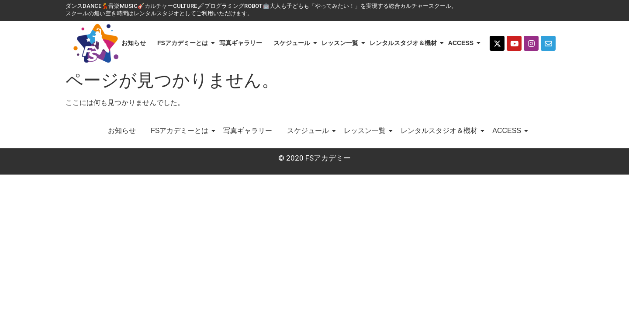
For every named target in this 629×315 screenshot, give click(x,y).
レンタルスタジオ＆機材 (405, 42)
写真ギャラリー (240, 42)
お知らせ (133, 42)
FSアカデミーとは (184, 42)
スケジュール (293, 42)
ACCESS (462, 42)
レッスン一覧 (341, 42)
